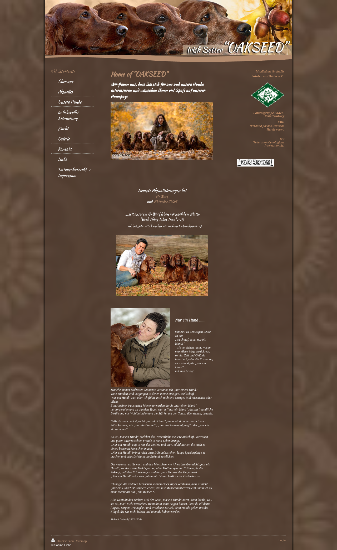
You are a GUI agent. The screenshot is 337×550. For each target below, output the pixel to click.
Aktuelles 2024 (165, 201)
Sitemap (81, 541)
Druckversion (63, 541)
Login (282, 540)
